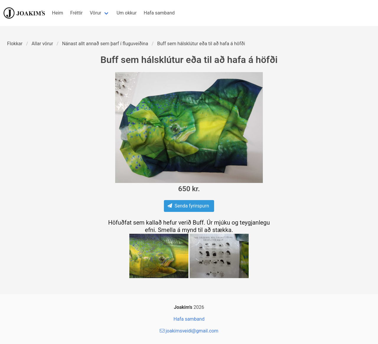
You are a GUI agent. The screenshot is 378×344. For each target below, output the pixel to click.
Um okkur (127, 13)
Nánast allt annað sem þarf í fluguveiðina (105, 43)
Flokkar (14, 43)
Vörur (95, 13)
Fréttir (76, 13)
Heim (57, 13)
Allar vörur (42, 43)
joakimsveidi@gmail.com (189, 331)
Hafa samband (159, 13)
